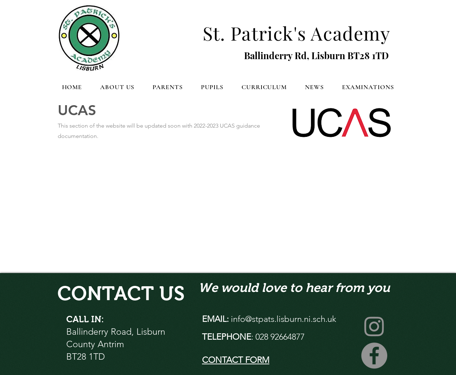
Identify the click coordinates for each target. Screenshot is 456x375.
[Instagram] (374, 326)
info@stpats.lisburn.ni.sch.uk (283, 319)
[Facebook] (374, 356)
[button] (117, 87)
